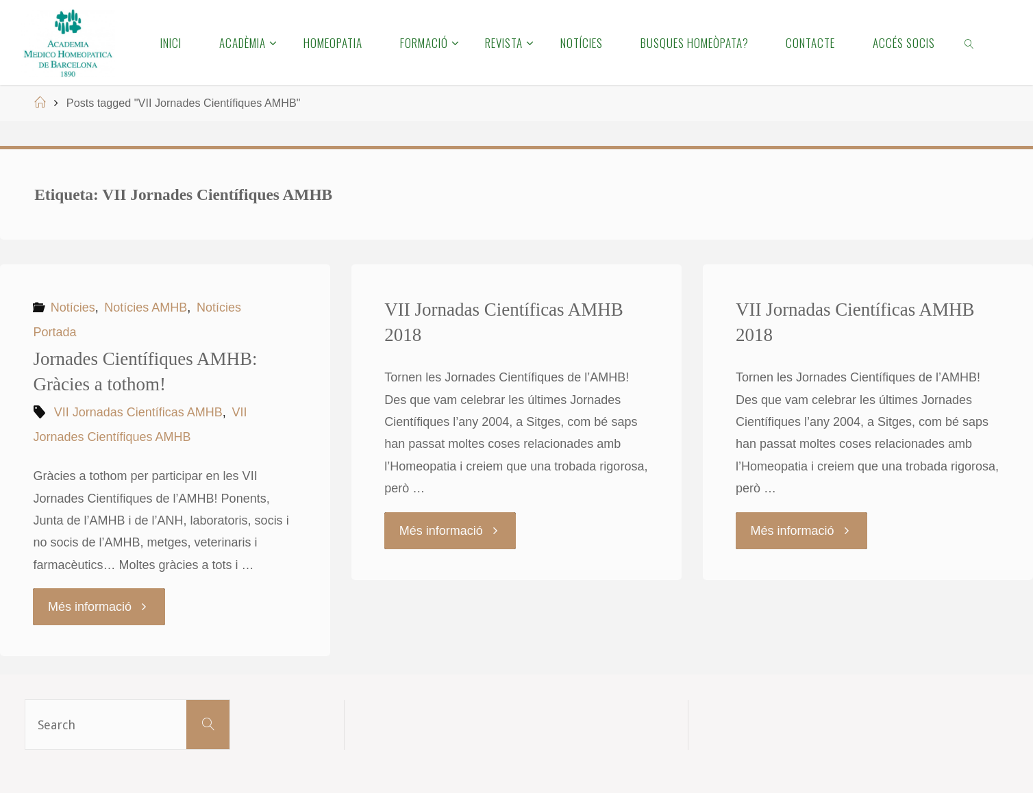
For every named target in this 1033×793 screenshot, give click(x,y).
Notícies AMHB (145, 307)
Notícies (73, 307)
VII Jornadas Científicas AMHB (138, 412)
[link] (970, 42)
